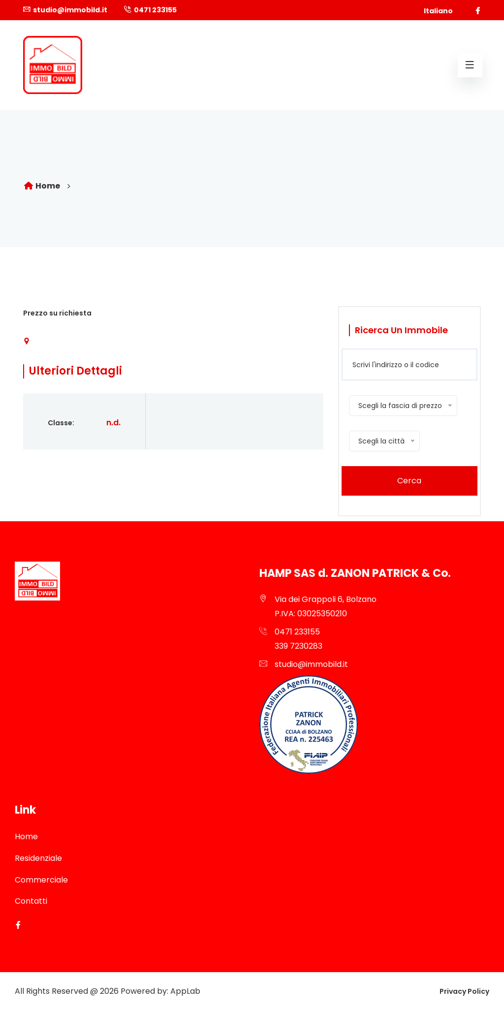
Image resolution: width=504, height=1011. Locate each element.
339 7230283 (298, 646)
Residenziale (38, 858)
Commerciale (41, 879)
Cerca (409, 480)
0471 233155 (155, 10)
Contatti (31, 901)
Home (41, 185)
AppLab (185, 991)
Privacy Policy (464, 991)
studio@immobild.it (70, 10)
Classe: (61, 423)
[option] (252, 254)
